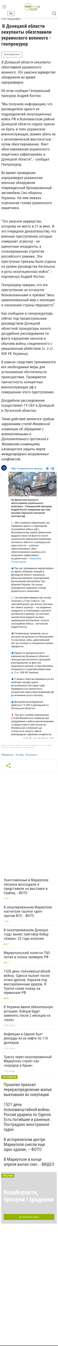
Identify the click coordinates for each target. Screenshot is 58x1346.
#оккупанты (31, 754)
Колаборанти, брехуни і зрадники (29, 1196)
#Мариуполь (7, 754)
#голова (19, 754)
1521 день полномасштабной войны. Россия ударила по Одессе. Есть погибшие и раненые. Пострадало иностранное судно (28, 1117)
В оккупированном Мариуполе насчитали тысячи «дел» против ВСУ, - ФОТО (28, 911)
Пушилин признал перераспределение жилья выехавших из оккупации (28, 1089)
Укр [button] (11, 13)
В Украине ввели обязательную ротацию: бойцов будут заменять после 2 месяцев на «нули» (28, 1013)
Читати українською (11, 54)
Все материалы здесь (29, 1217)
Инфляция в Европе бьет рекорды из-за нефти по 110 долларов (26, 1038)
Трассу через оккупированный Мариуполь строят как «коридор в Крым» (28, 1061)
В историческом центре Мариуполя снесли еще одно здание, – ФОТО (24, 1144)
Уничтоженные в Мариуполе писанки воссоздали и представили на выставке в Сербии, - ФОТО (26, 886)
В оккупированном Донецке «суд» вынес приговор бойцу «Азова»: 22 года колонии (26, 934)
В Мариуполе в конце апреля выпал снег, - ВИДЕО (29, 1162)
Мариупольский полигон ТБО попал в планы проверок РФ (27, 955)
